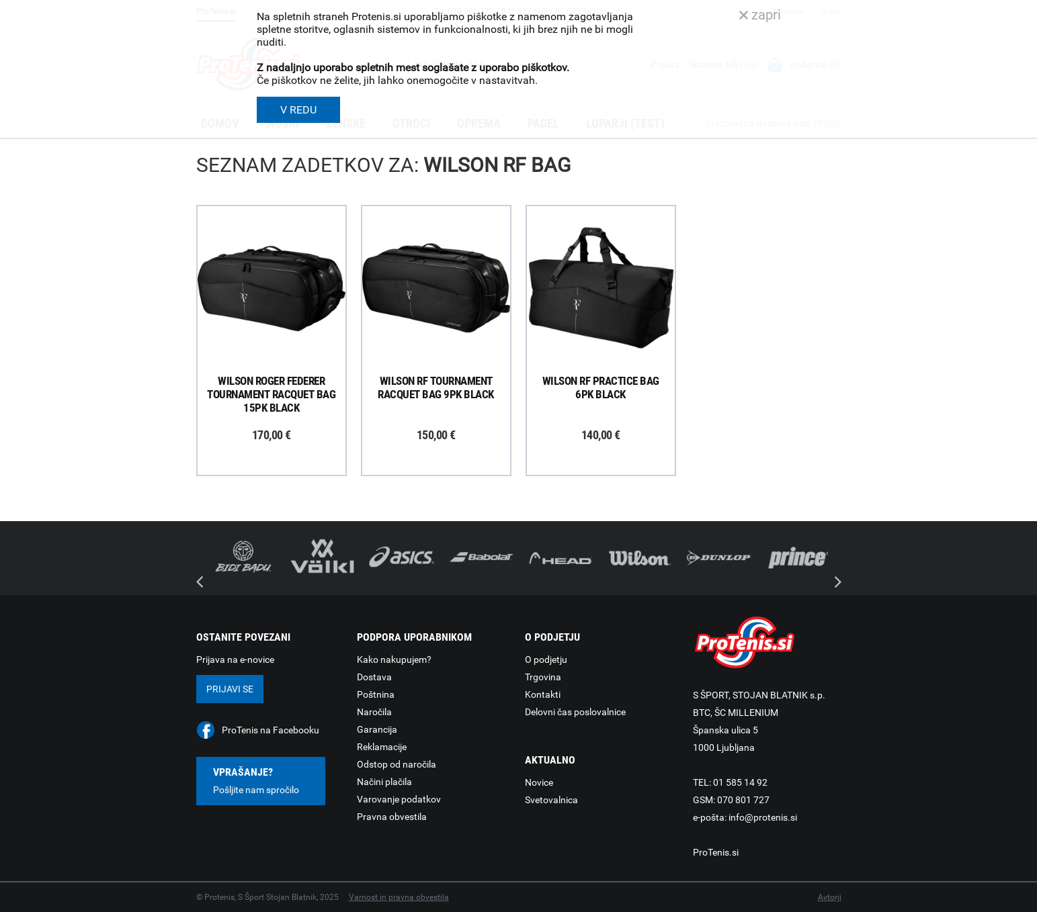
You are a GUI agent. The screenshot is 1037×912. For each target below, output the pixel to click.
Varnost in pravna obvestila (399, 897)
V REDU (298, 109)
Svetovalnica (551, 799)
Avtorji (829, 897)
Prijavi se (229, 689)
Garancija (377, 729)
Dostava (374, 677)
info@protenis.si (763, 817)
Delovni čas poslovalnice (575, 711)
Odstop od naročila (396, 764)
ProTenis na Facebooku (270, 730)
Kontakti (543, 694)
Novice (539, 782)
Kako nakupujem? (394, 659)
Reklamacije (382, 746)
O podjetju (546, 659)
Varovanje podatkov (399, 799)
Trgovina (543, 677)
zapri (760, 15)
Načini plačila (384, 781)
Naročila (374, 711)
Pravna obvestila (392, 816)
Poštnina (376, 694)
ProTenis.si (716, 852)
